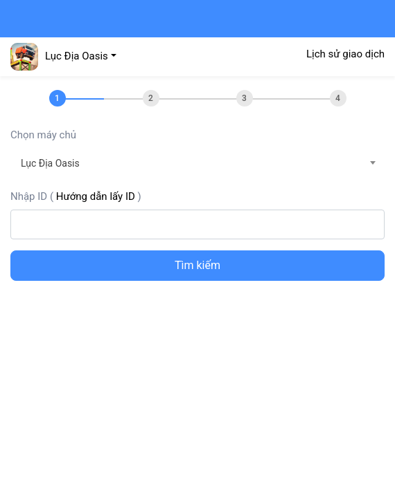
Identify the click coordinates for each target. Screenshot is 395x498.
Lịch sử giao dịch (345, 54)
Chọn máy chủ (43, 135)
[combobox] (197, 163)
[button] (63, 56)
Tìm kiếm (197, 265)
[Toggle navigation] (23, 18)
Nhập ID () (75, 196)
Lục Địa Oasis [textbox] (50, 163)
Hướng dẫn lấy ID (95, 196)
